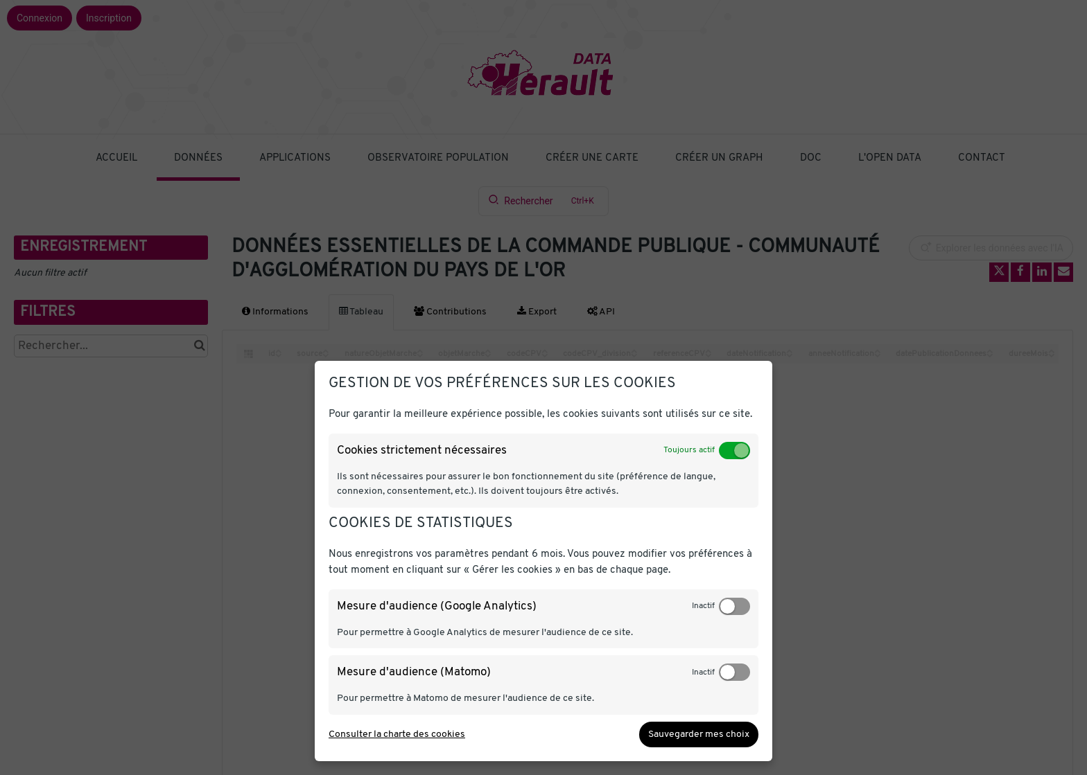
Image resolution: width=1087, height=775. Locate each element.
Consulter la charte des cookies (397, 734)
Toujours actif (689, 450)
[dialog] (543, 561)
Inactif (703, 606)
